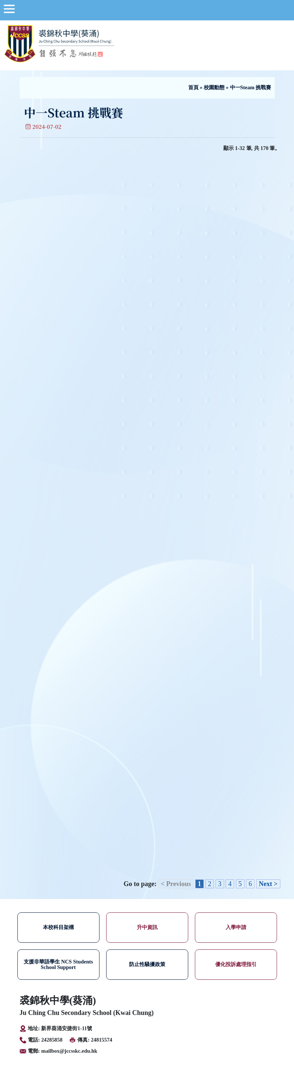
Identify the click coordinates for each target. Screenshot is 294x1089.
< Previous (176, 884)
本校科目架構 (58, 927)
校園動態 (214, 87)
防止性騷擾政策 (147, 964)
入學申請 (236, 927)
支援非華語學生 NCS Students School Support (58, 964)
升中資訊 (147, 927)
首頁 (193, 87)
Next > (268, 884)
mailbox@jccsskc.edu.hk (69, 1051)
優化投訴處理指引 (236, 964)
